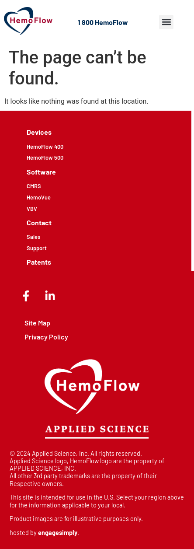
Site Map (37, 322)
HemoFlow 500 (45, 157)
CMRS (34, 185)
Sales (33, 236)
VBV (32, 208)
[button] (166, 22)
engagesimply (57, 532)
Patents (39, 262)
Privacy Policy (46, 336)
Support (37, 248)
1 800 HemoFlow (103, 22)
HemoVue (39, 197)
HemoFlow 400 (45, 146)
